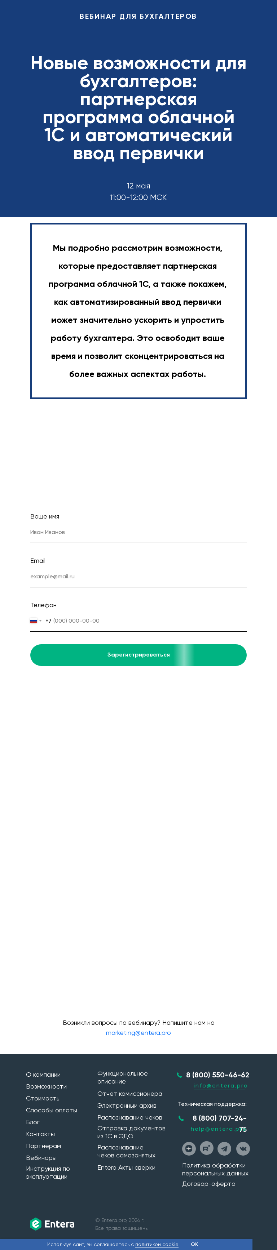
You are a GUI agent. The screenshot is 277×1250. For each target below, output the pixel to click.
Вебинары (41, 1157)
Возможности (46, 1086)
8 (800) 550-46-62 (217, 1075)
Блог (33, 1122)
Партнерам (43, 1145)
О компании (43, 1074)
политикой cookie (157, 1244)
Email (37, 560)
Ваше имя (44, 516)
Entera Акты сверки (126, 1167)
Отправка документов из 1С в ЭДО (131, 1132)
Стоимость (43, 1098)
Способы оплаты (51, 1110)
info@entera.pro (221, 1085)
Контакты (40, 1134)
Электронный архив (127, 1105)
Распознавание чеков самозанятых (126, 1151)
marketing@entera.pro (138, 1032)
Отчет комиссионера (129, 1093)
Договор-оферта (209, 1183)
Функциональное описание (122, 1077)
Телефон (43, 605)
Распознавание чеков (129, 1117)
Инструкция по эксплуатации (48, 1172)
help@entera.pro (219, 1128)
